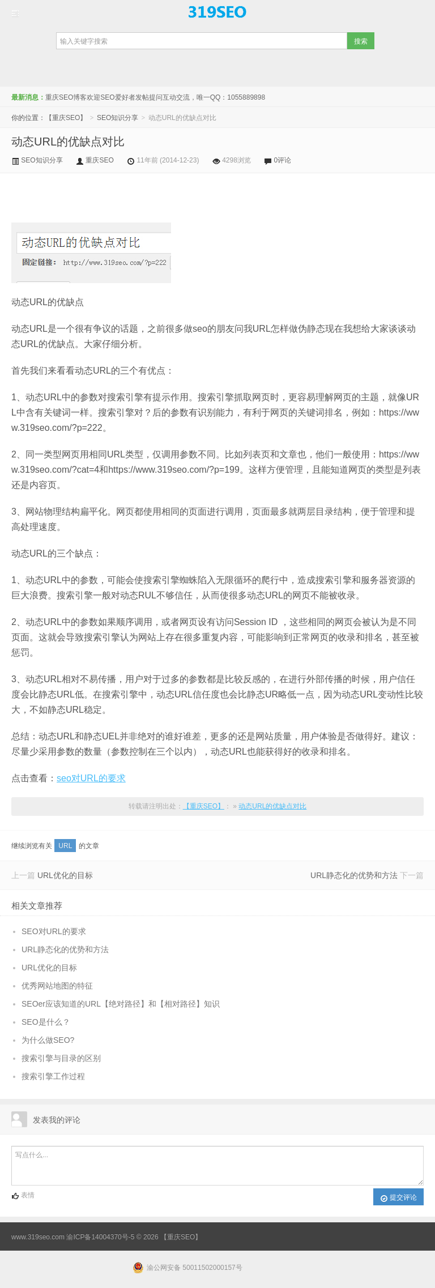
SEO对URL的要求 (54, 931)
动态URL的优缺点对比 (68, 141)
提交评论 (398, 1198)
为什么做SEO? (48, 1040)
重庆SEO (99, 160)
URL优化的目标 (65, 875)
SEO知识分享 (117, 118)
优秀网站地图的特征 (57, 985)
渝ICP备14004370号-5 (100, 1237)
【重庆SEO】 (217, 12)
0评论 (283, 160)
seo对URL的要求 (91, 778)
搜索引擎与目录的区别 (61, 1058)
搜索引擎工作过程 (53, 1076)
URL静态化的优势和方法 (354, 875)
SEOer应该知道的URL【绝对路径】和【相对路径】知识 (121, 1003)
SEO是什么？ (46, 1021)
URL (65, 846)
